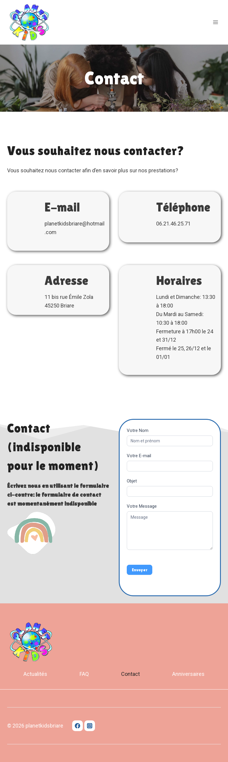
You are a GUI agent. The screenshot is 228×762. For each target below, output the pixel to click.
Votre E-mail (139, 455)
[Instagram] (89, 725)
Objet (132, 481)
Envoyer (139, 569)
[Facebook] (77, 725)
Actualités (35, 674)
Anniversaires (188, 674)
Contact (130, 674)
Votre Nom (137, 430)
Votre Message (142, 506)
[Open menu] (215, 22)
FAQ (84, 674)
